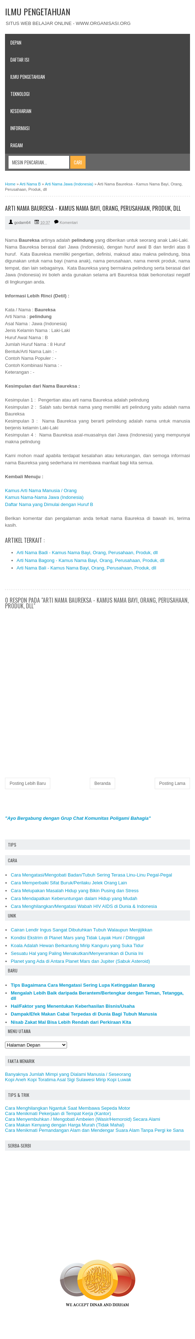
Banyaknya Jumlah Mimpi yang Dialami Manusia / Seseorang (68, 1074)
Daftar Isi (19, 59)
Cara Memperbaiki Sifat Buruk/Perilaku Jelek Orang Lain (69, 882)
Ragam (16, 145)
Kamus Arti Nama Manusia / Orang (41, 490)
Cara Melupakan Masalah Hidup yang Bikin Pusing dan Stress (74, 890)
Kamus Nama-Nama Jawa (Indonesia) (44, 497)
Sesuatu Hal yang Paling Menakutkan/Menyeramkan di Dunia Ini (77, 953)
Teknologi (20, 93)
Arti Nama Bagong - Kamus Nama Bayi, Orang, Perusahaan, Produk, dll (91, 560)
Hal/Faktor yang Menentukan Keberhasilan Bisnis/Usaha (73, 1006)
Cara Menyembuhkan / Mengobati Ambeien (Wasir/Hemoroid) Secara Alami (82, 1119)
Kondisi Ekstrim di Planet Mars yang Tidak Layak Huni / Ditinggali (78, 937)
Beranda (102, 783)
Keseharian (20, 110)
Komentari (69, 222)
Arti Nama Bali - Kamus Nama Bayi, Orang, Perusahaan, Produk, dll (86, 568)
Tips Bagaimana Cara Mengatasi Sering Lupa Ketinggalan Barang (83, 985)
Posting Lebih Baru (28, 783)
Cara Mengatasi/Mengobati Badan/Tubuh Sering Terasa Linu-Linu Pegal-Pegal (91, 875)
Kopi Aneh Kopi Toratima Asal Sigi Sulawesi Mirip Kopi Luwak (68, 1079)
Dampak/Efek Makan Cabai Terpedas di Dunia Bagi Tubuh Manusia (84, 1014)
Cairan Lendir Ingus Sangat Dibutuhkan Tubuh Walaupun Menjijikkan (81, 929)
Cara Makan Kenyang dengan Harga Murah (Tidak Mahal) (64, 1125)
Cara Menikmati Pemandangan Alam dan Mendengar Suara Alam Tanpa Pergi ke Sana (94, 1130)
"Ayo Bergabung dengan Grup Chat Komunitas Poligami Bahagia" (78, 818)
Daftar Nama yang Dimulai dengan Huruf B (49, 504)
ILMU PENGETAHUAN (37, 11)
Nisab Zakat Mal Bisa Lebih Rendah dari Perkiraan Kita (71, 1022)
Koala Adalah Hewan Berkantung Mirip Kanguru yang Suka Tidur (77, 945)
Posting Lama (172, 783)
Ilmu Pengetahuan (27, 76)
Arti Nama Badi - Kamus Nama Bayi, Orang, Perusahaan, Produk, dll (87, 552)
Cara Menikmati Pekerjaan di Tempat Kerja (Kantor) (58, 1113)
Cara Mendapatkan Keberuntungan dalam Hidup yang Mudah (74, 898)
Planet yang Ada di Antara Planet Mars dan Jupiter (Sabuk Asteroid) (80, 961)
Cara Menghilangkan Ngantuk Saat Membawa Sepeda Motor (67, 1108)
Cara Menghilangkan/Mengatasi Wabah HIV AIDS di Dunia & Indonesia (84, 906)
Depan (15, 42)
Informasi (20, 128)
